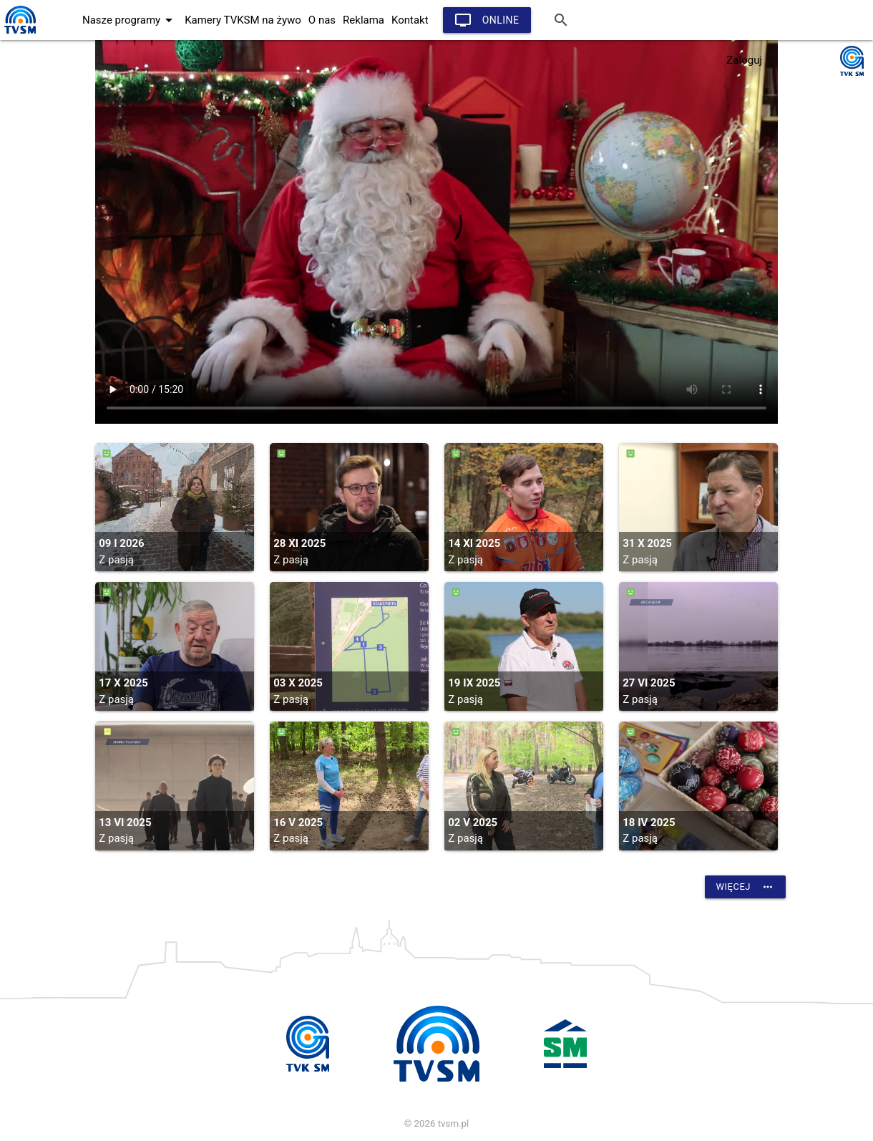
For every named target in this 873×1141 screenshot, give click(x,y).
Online (487, 20)
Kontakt (410, 20)
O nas (322, 20)
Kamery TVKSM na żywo (243, 20)
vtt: (436, 232)
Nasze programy (129, 20)
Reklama (363, 20)
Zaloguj (744, 60)
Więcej (745, 886)
